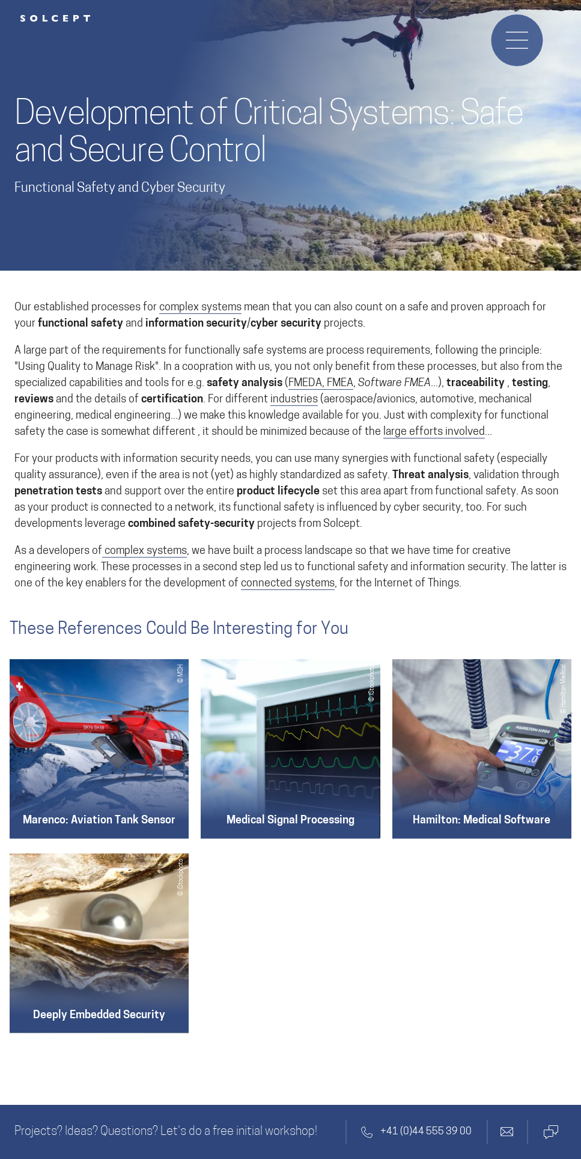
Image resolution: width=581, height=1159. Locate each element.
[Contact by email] (507, 1132)
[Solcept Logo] (55, 18)
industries (294, 399)
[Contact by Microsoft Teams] (550, 1132)
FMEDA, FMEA (320, 383)
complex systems (200, 307)
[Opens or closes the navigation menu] (517, 40)
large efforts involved (434, 432)
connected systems (288, 583)
